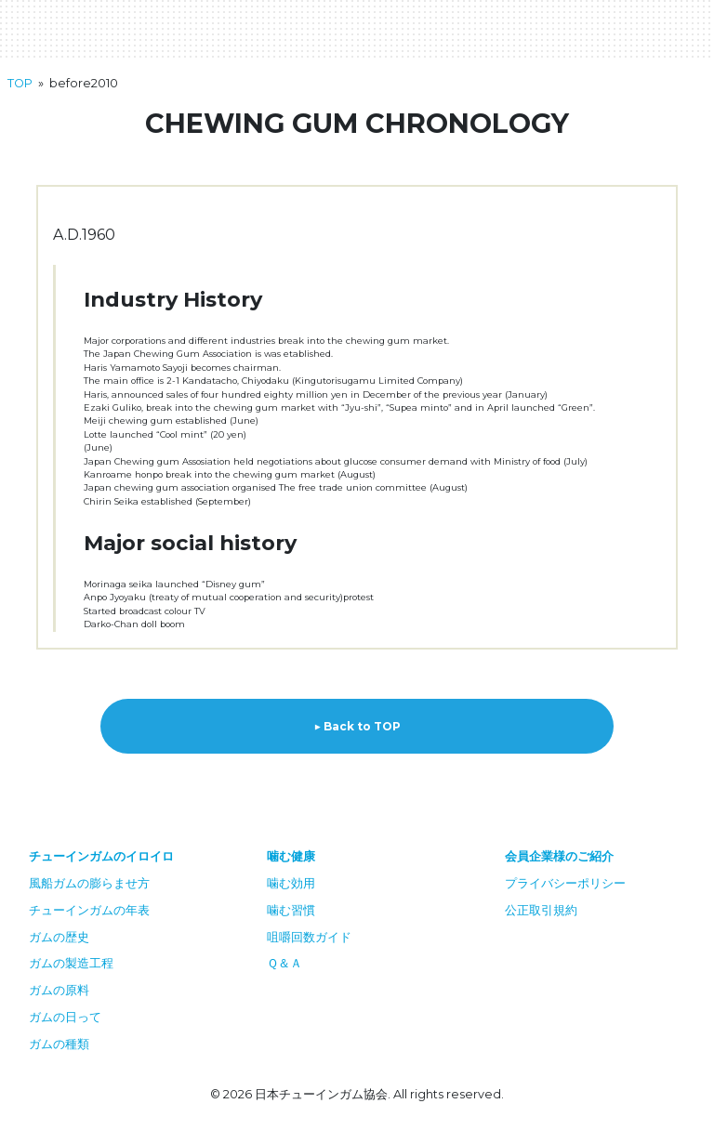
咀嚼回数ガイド (309, 937)
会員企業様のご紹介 (559, 856)
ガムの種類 (59, 1044)
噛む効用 (291, 883)
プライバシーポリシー (565, 883)
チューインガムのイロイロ (101, 856)
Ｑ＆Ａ (284, 963)
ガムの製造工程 (71, 963)
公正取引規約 (541, 910)
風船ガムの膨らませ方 (89, 883)
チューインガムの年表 (89, 910)
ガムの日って (65, 1017)
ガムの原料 (59, 990)
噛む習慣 (291, 910)
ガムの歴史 (59, 937)
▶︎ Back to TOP (356, 726)
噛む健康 (291, 856)
